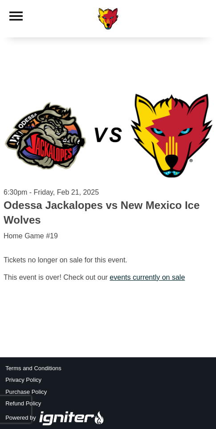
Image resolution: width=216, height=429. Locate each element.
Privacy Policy (23, 379)
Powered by (54, 417)
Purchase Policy (26, 391)
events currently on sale (147, 277)
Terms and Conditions (33, 368)
